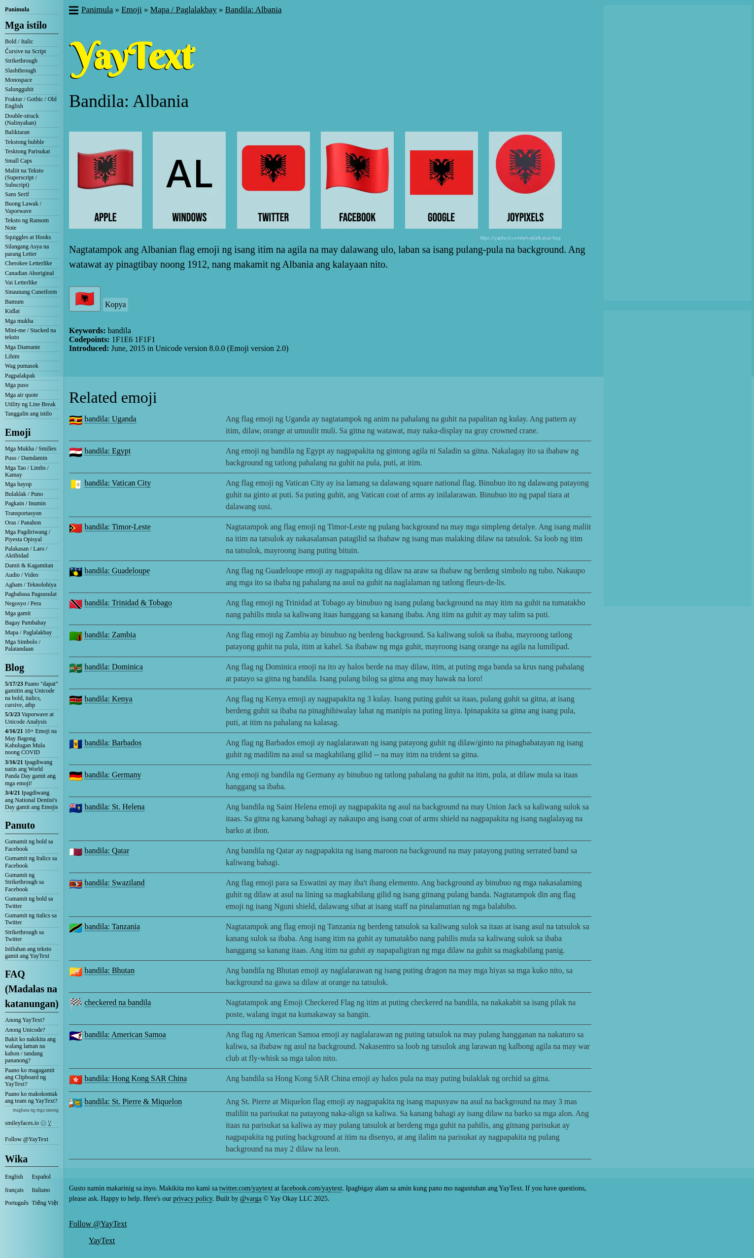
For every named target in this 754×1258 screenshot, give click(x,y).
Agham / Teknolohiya (30, 584)
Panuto (20, 825)
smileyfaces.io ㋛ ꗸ (28, 1122)
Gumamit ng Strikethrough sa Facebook (24, 882)
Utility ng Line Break (30, 404)
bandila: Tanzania (112, 926)
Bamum (14, 301)
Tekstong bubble (24, 142)
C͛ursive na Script (25, 51)
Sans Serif (17, 194)
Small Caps (18, 160)
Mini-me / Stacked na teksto (30, 334)
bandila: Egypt (107, 451)
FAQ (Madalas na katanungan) (32, 989)
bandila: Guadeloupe (117, 570)
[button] (73, 11)
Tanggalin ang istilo (28, 413)
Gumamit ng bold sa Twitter (29, 902)
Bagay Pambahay (25, 622)
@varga (251, 1198)
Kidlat (12, 311)
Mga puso (17, 385)
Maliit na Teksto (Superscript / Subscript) (24, 177)
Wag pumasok (21, 365)
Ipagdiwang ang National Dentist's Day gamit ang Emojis (31, 799)
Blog (14, 667)
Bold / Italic (19, 41)
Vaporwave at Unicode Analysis (29, 718)
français (14, 1190)
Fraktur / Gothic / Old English (31, 102)
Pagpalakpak (20, 375)
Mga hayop (18, 484)
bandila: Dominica (113, 667)
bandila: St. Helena (114, 807)
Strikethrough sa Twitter (24, 936)
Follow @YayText (26, 1139)
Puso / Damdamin (26, 457)
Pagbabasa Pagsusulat (31, 594)
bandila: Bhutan (109, 970)
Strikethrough (21, 60)
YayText (102, 1240)
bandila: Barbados (112, 742)
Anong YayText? (25, 1019)
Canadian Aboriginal (29, 273)
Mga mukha (19, 320)
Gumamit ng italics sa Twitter (31, 919)
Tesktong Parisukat (27, 151)
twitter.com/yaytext (246, 1188)
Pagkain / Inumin (25, 503)
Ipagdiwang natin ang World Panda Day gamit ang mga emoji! (30, 773)
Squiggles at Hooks (28, 237)
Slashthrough (20, 70)
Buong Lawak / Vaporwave (23, 207)
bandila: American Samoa (125, 1034)
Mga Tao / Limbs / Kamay (27, 471)
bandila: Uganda (110, 419)
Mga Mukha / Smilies (30, 448)
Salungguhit (19, 89)
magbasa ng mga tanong (36, 1110)
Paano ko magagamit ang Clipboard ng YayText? (30, 1077)
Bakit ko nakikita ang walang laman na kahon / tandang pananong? (30, 1050)
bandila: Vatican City (117, 483)
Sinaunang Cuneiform (31, 291)
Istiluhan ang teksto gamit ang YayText (28, 952)
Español (41, 1176)
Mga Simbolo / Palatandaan (22, 645)
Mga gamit (18, 613)
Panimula (17, 9)
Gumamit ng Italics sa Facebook (31, 862)
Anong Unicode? (25, 1029)
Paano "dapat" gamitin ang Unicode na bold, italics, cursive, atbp (31, 694)
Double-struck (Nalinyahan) (22, 119)
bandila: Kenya (108, 699)
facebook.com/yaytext (311, 1188)
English (14, 1176)
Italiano (41, 1190)
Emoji (18, 432)
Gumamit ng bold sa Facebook (29, 845)
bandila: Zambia (110, 634)
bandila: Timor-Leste (117, 527)
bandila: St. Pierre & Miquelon (133, 1101)
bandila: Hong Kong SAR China (135, 1078)
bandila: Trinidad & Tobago (128, 602)
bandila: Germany (112, 774)
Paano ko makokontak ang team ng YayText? (31, 1097)
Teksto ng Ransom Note (27, 224)
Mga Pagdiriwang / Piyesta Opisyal (27, 535)
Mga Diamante (22, 347)
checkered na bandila (117, 1002)
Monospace (18, 79)
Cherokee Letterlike (28, 263)
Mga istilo (26, 25)
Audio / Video (21, 574)
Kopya (115, 304)
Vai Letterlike (21, 282)
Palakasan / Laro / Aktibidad (26, 552)
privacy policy (192, 1198)
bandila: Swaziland (114, 882)
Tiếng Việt (45, 1202)
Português (17, 1202)
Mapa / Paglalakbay (28, 632)
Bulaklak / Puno (24, 493)
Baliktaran (17, 132)
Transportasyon (23, 513)
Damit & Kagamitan (29, 565)
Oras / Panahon (23, 522)
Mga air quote (21, 394)
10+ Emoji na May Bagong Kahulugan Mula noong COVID (31, 742)
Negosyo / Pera (23, 603)
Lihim (12, 356)
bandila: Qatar (106, 850)
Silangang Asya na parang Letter (27, 250)
